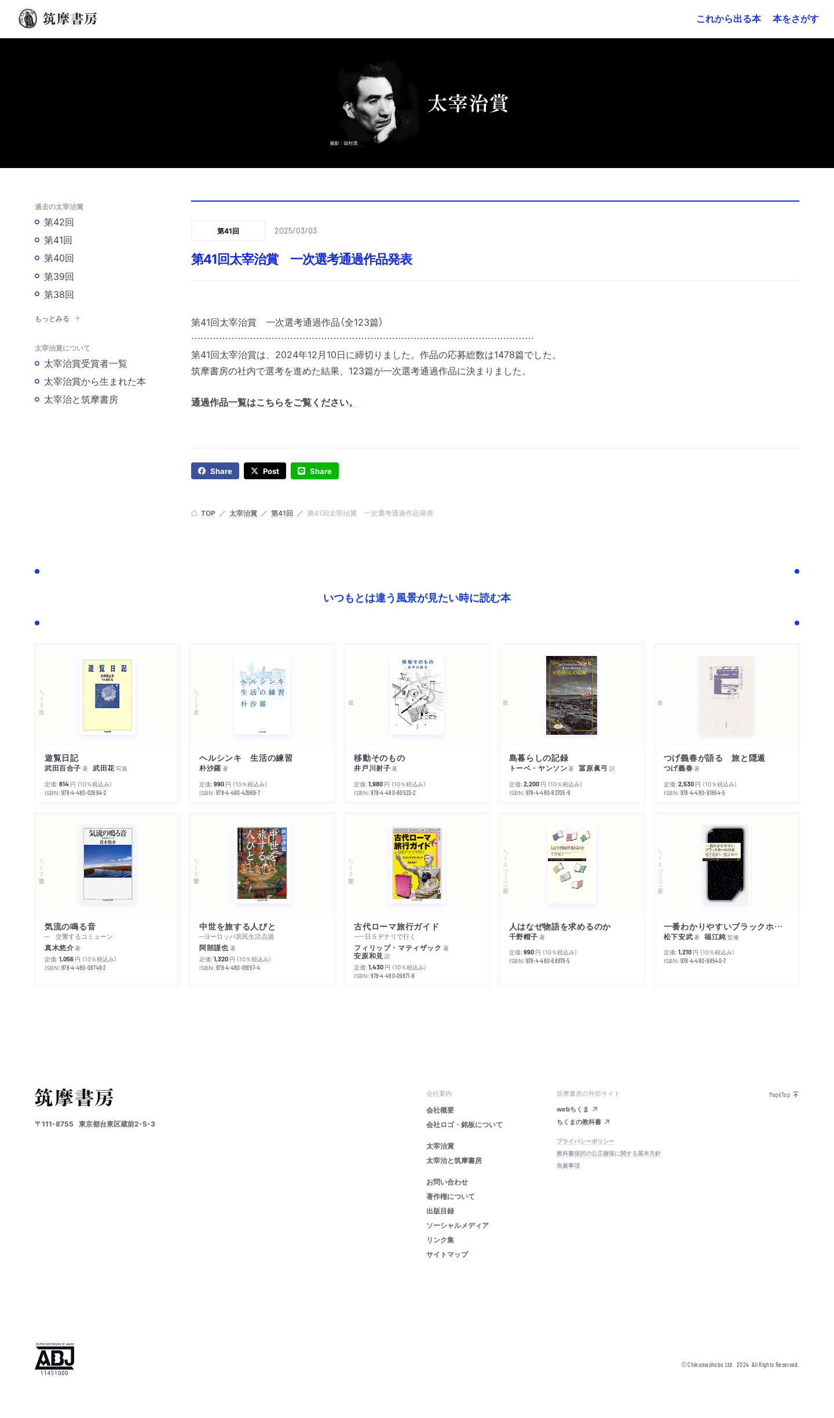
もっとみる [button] (58, 318)
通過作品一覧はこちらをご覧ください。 (274, 402)
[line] (315, 470)
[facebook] (215, 470)
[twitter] (265, 470)
